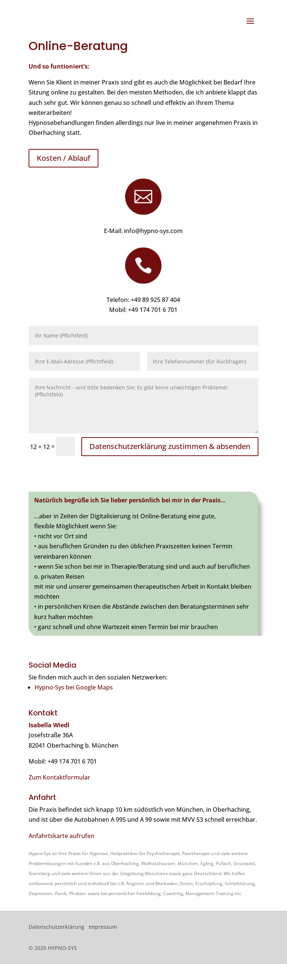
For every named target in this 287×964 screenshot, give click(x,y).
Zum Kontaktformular (59, 777)
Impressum (103, 926)
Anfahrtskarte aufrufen (61, 836)
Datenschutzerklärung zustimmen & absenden (169, 446)
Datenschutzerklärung (56, 926)
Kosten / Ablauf (63, 158)
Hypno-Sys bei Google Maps (74, 687)
